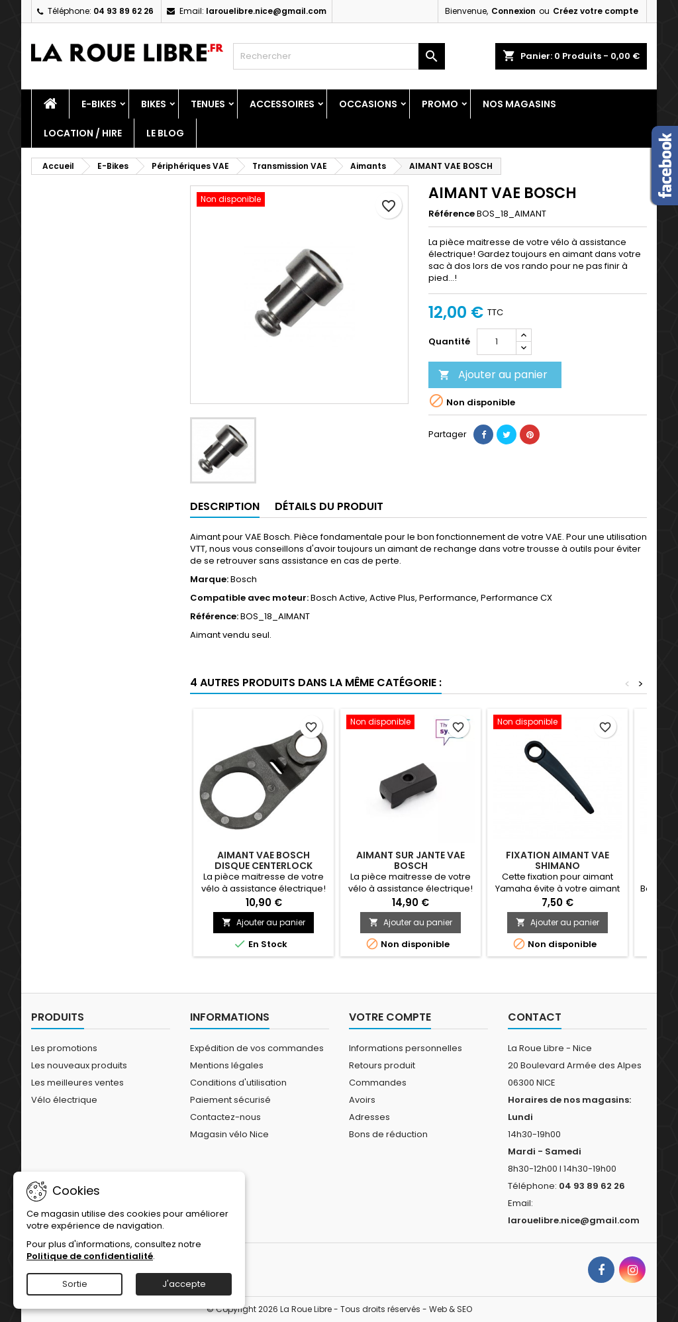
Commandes (378, 1082)
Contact (534, 1017)
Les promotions (64, 1048)
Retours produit (382, 1065)
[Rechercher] (339, 56)
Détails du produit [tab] (329, 506)
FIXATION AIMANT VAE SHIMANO (557, 860)
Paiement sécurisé (230, 1099)
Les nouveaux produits (79, 1065)
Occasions (368, 104)
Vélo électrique (64, 1099)
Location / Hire (83, 133)
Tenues (208, 104)
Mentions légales (227, 1065)
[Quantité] (496, 342)
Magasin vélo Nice (229, 1134)
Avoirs (362, 1099)
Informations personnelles (405, 1048)
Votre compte (390, 1017)
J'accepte (184, 1284)
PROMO (440, 104)
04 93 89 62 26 (123, 11)
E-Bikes (99, 104)
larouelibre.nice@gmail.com (266, 11)
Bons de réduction (388, 1134)
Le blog (165, 133)
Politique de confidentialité (89, 1256)
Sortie (74, 1284)
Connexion (513, 11)
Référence (451, 214)
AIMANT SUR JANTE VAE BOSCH (410, 860)
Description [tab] (225, 506)
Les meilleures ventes (77, 1082)
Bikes (153, 104)
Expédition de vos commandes (257, 1048)
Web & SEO (450, 1309)
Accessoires (282, 104)
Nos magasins (519, 104)
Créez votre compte (595, 11)
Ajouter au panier (493, 374)
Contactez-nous (225, 1117)
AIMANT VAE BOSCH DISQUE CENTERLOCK (264, 860)
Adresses (369, 1117)
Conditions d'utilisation (238, 1082)
